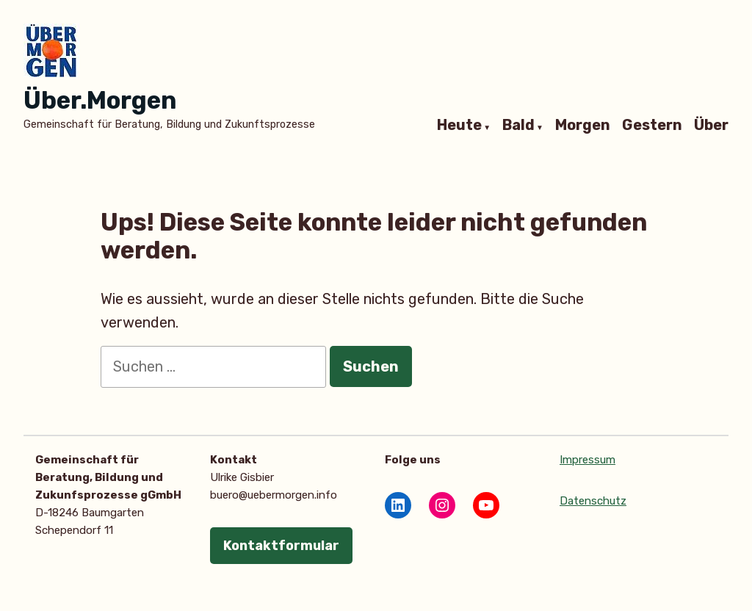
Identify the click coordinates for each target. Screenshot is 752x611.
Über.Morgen (100, 100)
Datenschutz (593, 500)
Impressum (587, 459)
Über (711, 125)
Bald (518, 125)
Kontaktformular (281, 546)
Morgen (582, 125)
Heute (459, 125)
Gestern (652, 125)
